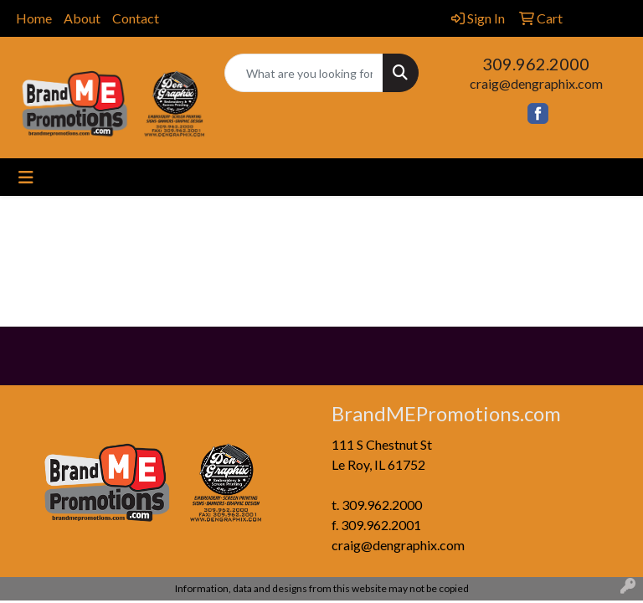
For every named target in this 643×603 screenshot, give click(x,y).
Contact (135, 18)
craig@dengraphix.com (536, 83)
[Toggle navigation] (26, 177)
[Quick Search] (303, 73)
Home (34, 18)
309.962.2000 (535, 64)
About (82, 18)
